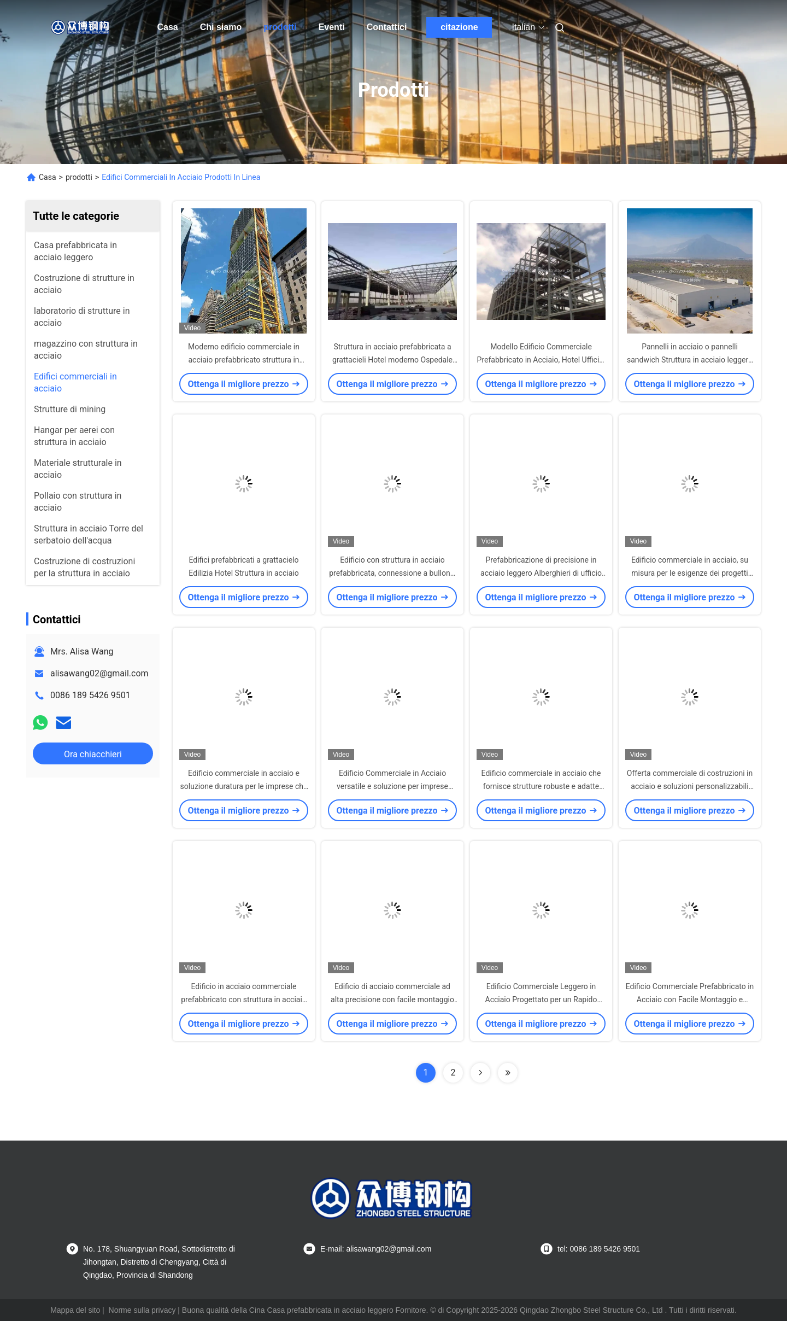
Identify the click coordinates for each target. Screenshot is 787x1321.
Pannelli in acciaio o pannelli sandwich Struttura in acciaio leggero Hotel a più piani (690, 359)
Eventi (332, 27)
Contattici (387, 27)
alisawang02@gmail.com (99, 673)
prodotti (279, 27)
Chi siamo (221, 27)
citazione (459, 27)
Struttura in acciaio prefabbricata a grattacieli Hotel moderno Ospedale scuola (392, 359)
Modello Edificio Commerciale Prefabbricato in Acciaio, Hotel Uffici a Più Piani (541, 359)
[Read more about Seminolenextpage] (480, 1073)
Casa (167, 27)
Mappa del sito (75, 1310)
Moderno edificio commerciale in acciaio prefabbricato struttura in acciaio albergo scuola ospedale (243, 359)
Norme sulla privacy (142, 1310)
